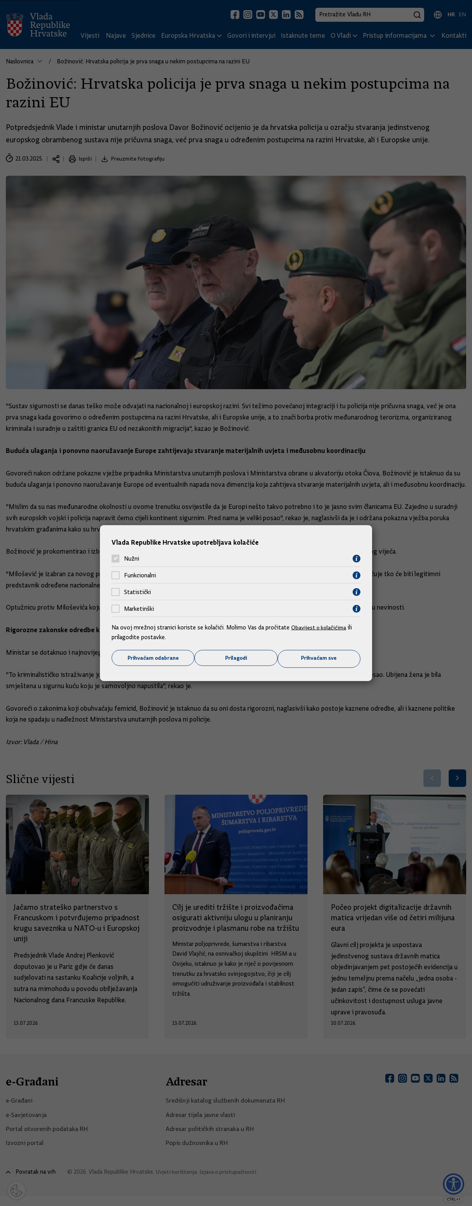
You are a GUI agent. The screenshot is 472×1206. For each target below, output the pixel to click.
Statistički (137, 591)
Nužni (131, 558)
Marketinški (139, 608)
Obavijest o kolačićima (320, 626)
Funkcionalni (140, 575)
